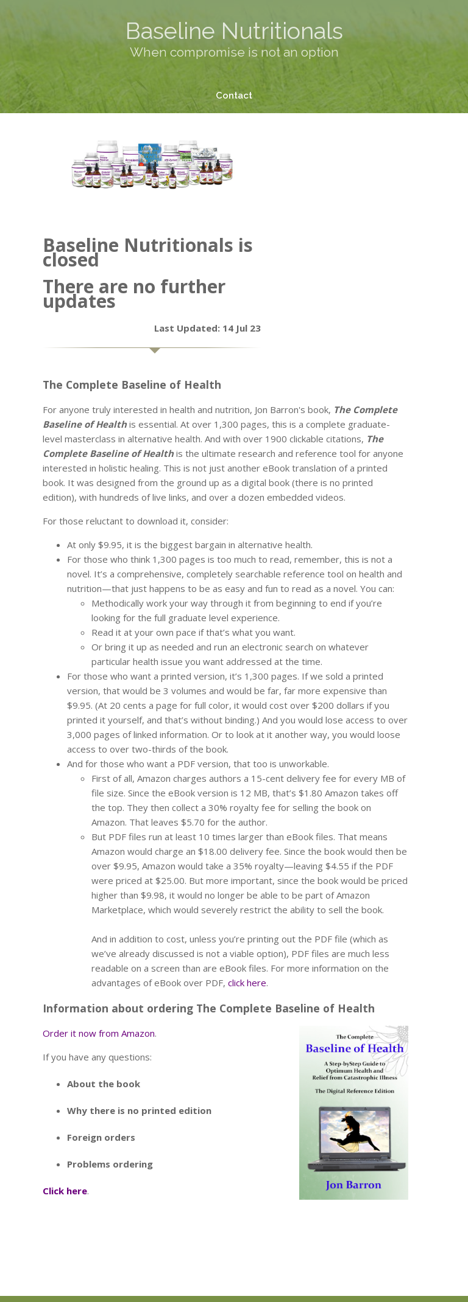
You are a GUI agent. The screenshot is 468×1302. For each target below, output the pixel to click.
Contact (234, 95)
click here (247, 982)
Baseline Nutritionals (234, 30)
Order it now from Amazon (99, 1033)
